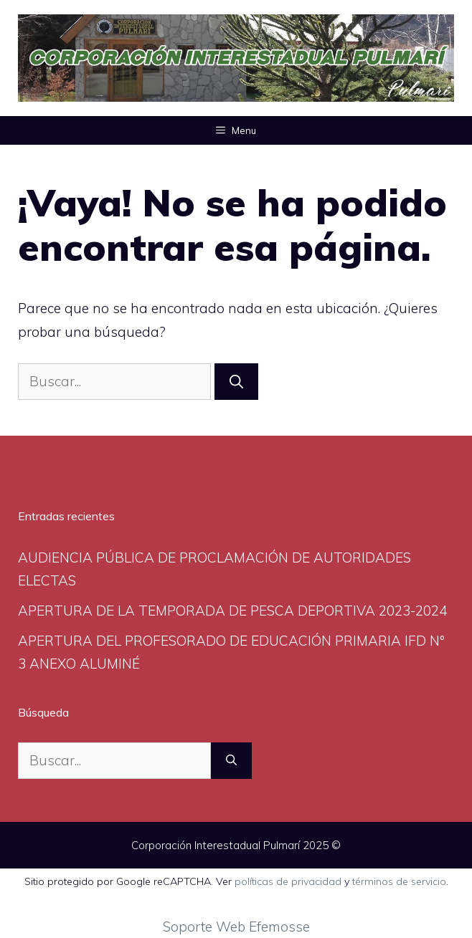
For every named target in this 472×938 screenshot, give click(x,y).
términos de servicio (399, 881)
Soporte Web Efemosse (236, 926)
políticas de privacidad (288, 881)
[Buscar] (236, 381)
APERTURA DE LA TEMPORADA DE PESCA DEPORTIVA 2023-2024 (232, 610)
